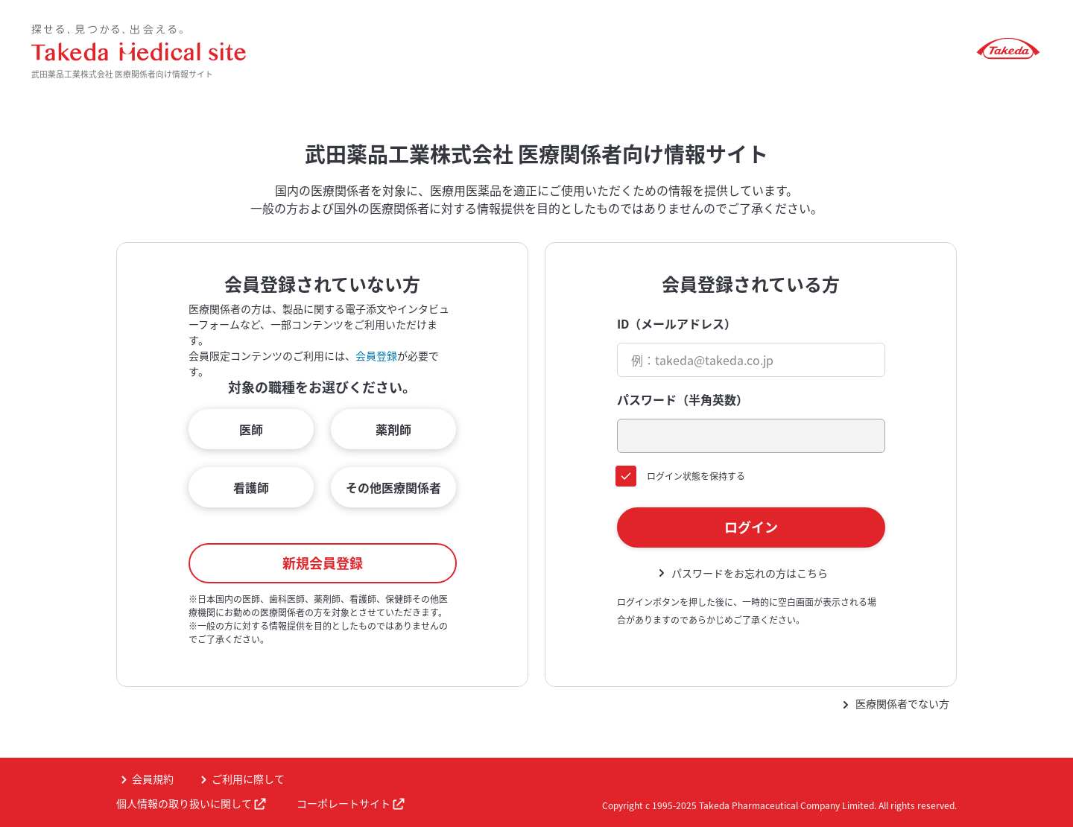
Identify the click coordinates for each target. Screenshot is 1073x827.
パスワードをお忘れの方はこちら (749, 572)
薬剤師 (393, 429)
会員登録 (376, 355)
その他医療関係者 (393, 487)
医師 (251, 429)
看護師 (251, 487)
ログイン (751, 527)
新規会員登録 (322, 563)
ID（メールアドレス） (676, 323)
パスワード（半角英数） (682, 399)
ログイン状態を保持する (696, 476)
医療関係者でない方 (902, 703)
